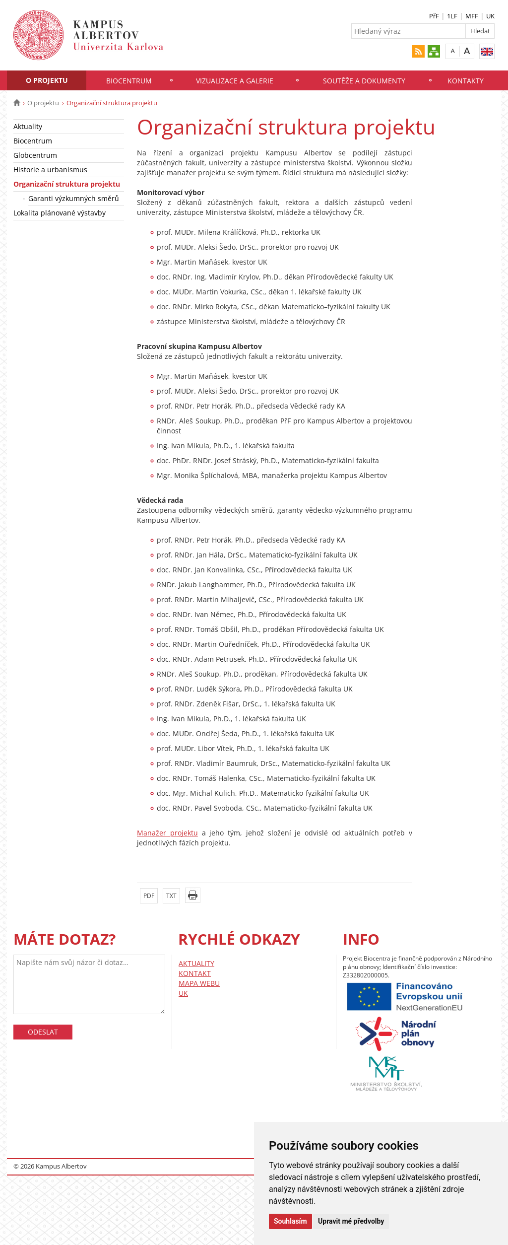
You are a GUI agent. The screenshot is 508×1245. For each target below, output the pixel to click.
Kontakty (465, 80)
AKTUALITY (196, 963)
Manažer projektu (167, 832)
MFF (471, 15)
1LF (452, 15)
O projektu (47, 80)
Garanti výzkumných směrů (73, 198)
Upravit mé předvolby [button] (351, 1221)
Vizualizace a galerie (234, 80)
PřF (434, 15)
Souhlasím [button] (290, 1221)
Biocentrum (129, 80)
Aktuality (27, 126)
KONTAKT (195, 973)
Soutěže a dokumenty (364, 80)
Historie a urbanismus (50, 169)
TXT (171, 896)
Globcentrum (35, 155)
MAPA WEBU (199, 983)
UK (490, 15)
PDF (148, 896)
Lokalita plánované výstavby (59, 212)
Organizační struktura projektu (66, 184)
